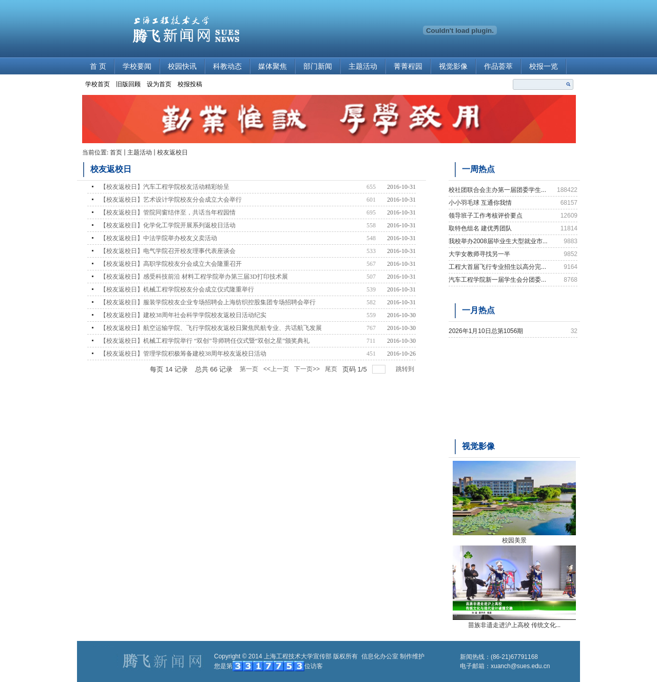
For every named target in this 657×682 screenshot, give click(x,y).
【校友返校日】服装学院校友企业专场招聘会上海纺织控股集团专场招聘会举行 (208, 302)
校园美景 (514, 540)
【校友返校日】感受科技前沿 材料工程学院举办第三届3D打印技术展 (194, 276)
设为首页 (159, 84)
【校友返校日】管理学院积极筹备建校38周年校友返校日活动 (183, 353)
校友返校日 (172, 152)
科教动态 (227, 66)
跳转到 (406, 369)
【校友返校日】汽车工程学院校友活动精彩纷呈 (164, 186)
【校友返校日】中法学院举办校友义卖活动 (158, 238)
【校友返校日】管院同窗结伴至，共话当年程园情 (168, 212)
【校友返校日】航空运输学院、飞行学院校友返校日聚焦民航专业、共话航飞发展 (211, 328)
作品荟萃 (498, 66)
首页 (116, 152)
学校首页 (97, 84)
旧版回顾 (128, 84)
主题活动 (363, 66)
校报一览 (543, 66)
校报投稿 (190, 84)
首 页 (98, 66)
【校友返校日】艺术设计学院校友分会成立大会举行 (171, 199)
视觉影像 (453, 66)
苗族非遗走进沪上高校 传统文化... (514, 625)
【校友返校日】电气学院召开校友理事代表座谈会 (168, 251)
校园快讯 (182, 66)
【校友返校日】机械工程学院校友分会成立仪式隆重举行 (177, 289)
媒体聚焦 (272, 66)
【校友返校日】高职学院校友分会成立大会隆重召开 (171, 263)
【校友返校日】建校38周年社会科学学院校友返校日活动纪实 (183, 315)
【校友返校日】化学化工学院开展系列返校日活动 (168, 225)
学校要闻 (137, 66)
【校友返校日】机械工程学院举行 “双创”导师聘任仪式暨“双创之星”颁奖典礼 (205, 340)
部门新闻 (317, 66)
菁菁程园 (408, 66)
